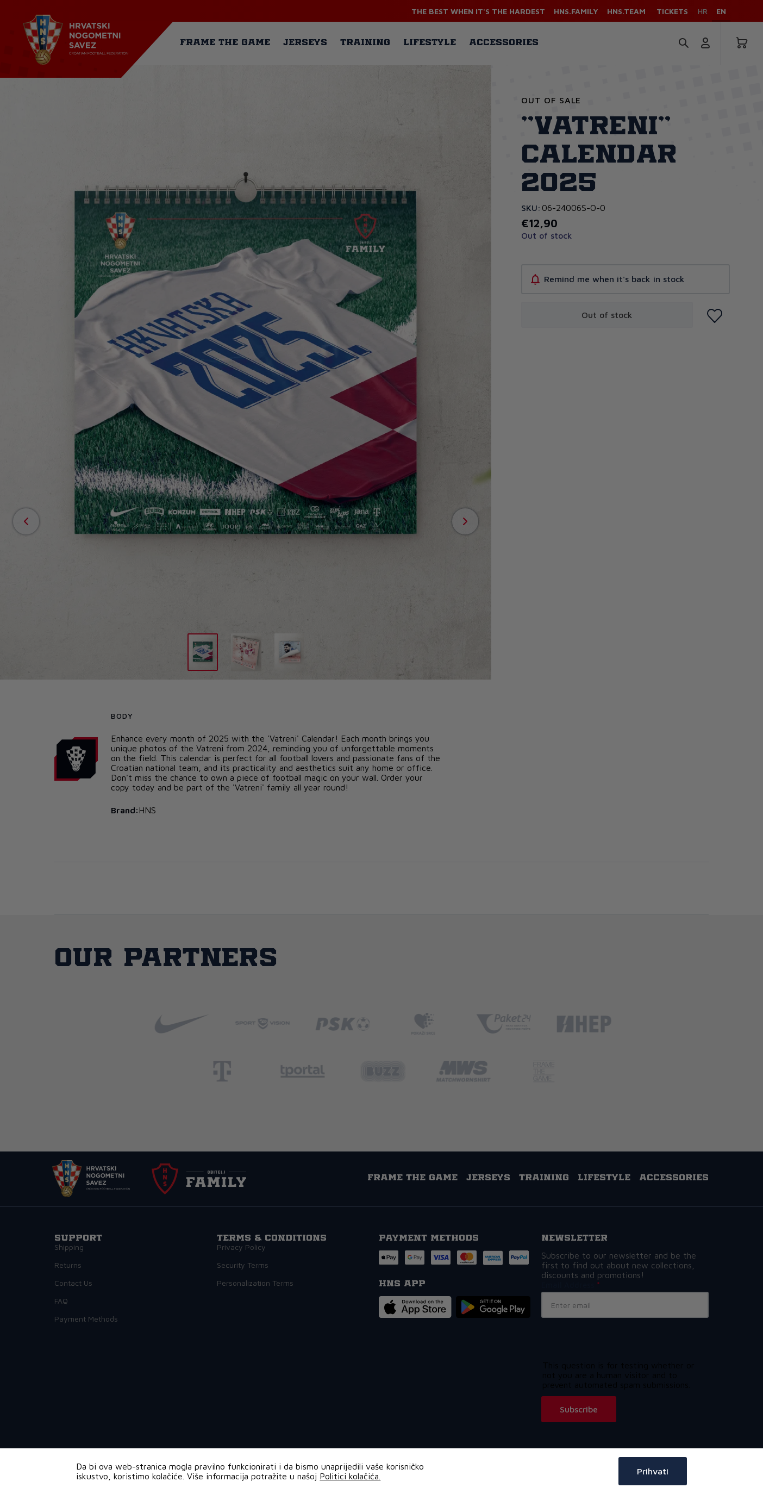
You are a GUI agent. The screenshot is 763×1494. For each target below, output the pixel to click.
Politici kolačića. (350, 1476)
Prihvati (652, 1471)
